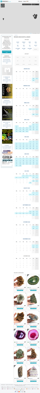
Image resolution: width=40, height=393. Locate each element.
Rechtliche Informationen (9, 384)
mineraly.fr (4, 388)
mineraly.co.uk (10, 388)
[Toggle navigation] (38, 1)
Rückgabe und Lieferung (27, 384)
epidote (30, 305)
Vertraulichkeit (16, 384)
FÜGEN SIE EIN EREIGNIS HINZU (6, 52)
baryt (15, 287)
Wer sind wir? (21, 384)
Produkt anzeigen (20, 290)
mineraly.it (23, 388)
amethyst (30, 378)
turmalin (16, 378)
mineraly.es (28, 388)
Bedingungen (3, 384)
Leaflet (31, 33)
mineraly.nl (34, 388)
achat (29, 287)
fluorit (16, 305)
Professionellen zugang (34, 384)
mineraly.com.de (17, 388)
